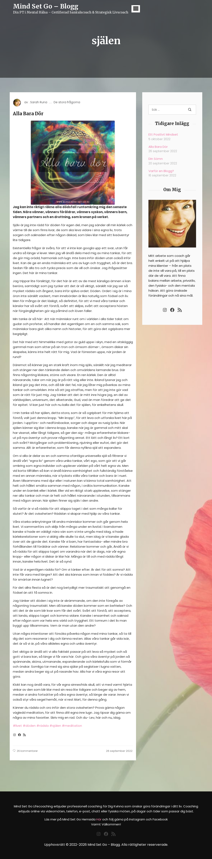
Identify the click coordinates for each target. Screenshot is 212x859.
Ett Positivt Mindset (163, 134)
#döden (29, 725)
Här (98, 819)
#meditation (72, 725)
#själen (55, 725)
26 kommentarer (27, 751)
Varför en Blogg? (161, 171)
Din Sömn (155, 159)
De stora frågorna (67, 102)
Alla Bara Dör (28, 113)
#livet (17, 725)
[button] (135, 8)
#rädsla (42, 725)
